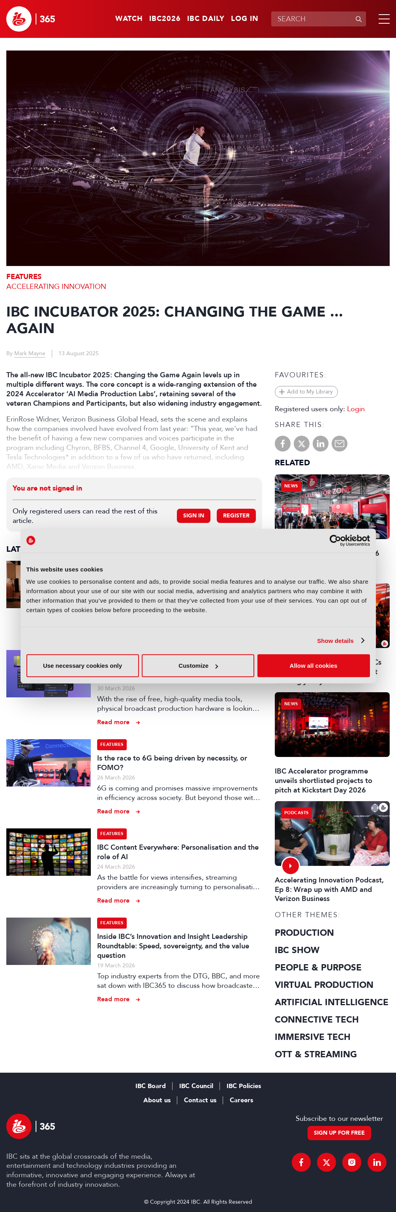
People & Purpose (318, 968)
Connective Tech (317, 1020)
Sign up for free (339, 1133)
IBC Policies (244, 1086)
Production (304, 933)
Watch (129, 19)
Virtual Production (324, 985)
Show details (335, 640)
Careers (241, 1100)
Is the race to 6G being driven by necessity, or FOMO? (172, 762)
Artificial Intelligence (331, 1002)
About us (157, 1100)
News (291, 486)
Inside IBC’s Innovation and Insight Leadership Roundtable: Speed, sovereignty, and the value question (173, 946)
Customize (198, 665)
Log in (245, 19)
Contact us (200, 1100)
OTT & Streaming (316, 1054)
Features (23, 277)
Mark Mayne (29, 353)
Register (236, 515)
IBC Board (150, 1086)
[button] (382, 19)
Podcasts (296, 813)
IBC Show (297, 950)
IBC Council (196, 1086)
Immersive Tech (313, 1037)
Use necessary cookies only (82, 665)
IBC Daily (206, 19)
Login (356, 409)
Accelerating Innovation (56, 286)
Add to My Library (310, 391)
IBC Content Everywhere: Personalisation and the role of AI (178, 852)
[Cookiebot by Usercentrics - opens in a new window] (335, 540)
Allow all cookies (314, 665)
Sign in (193, 515)
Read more (113, 722)
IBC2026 (165, 19)
